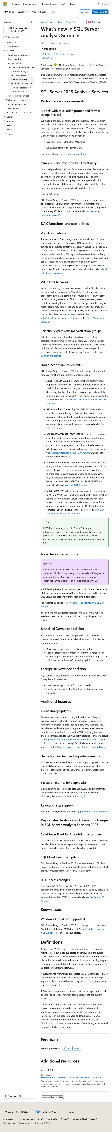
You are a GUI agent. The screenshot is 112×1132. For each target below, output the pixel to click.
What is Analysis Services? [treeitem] (19, 54)
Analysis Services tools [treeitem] (16, 100)
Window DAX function (76, 484)
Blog (40, 1118)
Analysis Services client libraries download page (81, 746)
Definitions (48, 57)
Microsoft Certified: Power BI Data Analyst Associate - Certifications (72, 1077)
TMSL (72, 314)
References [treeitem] (10, 129)
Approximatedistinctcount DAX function (71, 452)
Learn (43, 21)
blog (90, 187)
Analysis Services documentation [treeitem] (13, 44)
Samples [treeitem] (9, 134)
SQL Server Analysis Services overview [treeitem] (19, 73)
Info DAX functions (55, 427)
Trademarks (24, 1123)
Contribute (52, 1118)
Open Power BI (100, 11)
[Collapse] (30, 22)
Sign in (105, 3)
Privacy (64, 1118)
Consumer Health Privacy (83, 1118)
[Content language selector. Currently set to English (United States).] (17, 1112)
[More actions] (105, 22)
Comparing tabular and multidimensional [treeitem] (16, 106)
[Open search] (98, 4)
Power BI (69, 21)
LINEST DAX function (79, 399)
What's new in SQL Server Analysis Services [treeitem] (21, 81)
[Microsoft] (5, 4)
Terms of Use (9, 1123)
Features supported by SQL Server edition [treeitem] (20, 89)
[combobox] (19, 29)
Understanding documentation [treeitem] (15, 61)
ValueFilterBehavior (50, 317)
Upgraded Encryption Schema (92, 811)
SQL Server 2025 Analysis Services (58, 54)
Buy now (85, 11)
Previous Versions (26, 1118)
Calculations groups (51, 355)
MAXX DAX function (70, 513)
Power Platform (55, 21)
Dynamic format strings (75, 153)
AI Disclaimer (9, 1118)
